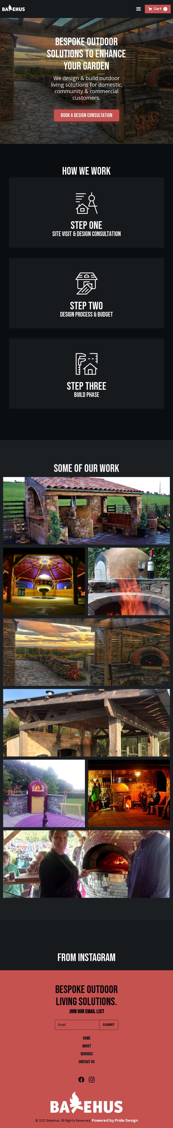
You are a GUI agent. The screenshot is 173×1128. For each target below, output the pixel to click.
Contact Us (86, 1062)
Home (86, 1038)
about (86, 1046)
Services (86, 1054)
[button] (138, 9)
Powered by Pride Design (115, 1121)
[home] (13, 9)
